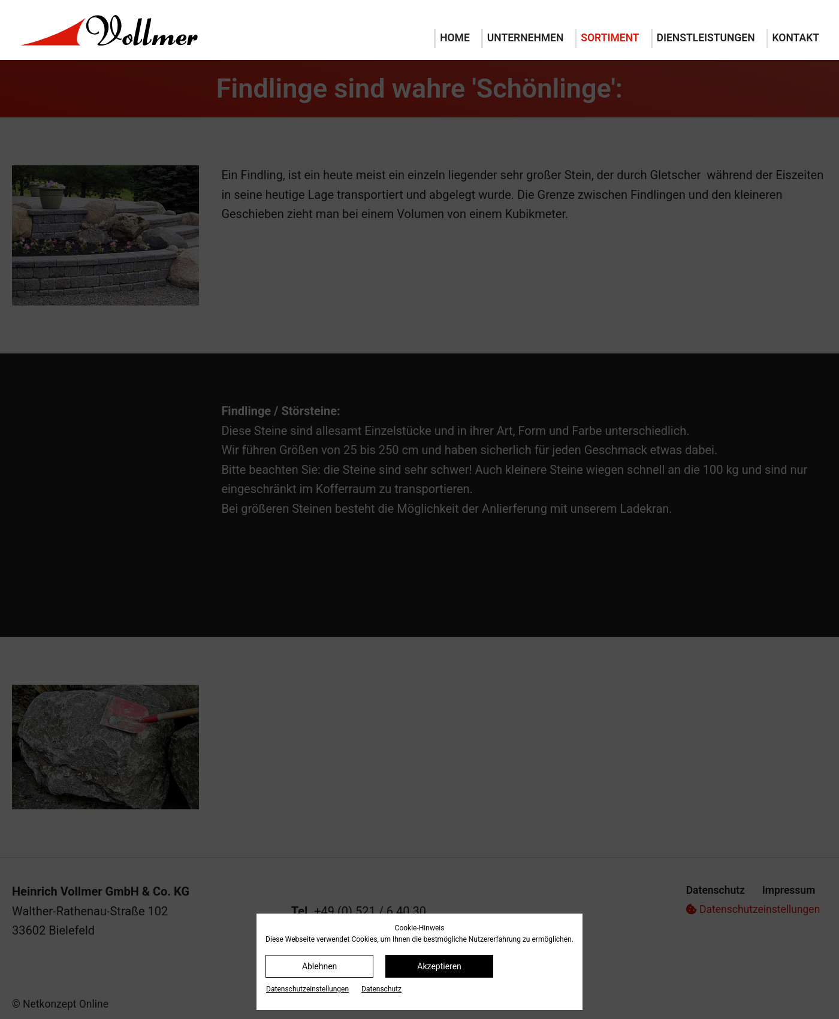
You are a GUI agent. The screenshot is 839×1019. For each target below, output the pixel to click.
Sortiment (610, 38)
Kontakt (795, 38)
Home (455, 38)
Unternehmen (525, 38)
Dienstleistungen (706, 38)
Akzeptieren (439, 966)
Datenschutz (381, 989)
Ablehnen (319, 966)
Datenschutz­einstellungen (307, 989)
